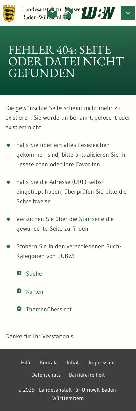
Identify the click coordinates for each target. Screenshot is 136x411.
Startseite (91, 219)
